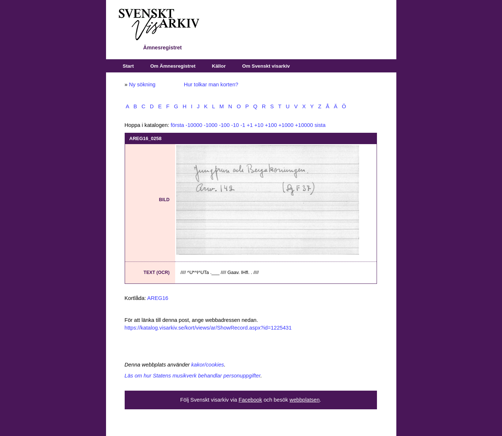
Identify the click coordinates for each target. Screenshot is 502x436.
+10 (258, 125)
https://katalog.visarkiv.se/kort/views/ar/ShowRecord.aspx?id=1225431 (208, 328)
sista (319, 125)
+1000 (285, 125)
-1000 (211, 125)
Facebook (250, 400)
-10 (235, 125)
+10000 (304, 125)
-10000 (194, 125)
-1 (243, 125)
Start (128, 66)
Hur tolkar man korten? (211, 84)
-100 (224, 125)
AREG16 (157, 298)
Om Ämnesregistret (173, 66)
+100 (271, 125)
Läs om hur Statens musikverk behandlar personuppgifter (193, 376)
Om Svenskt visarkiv (266, 66)
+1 (250, 125)
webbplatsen (305, 400)
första (177, 125)
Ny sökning (142, 84)
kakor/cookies (207, 365)
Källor (219, 66)
